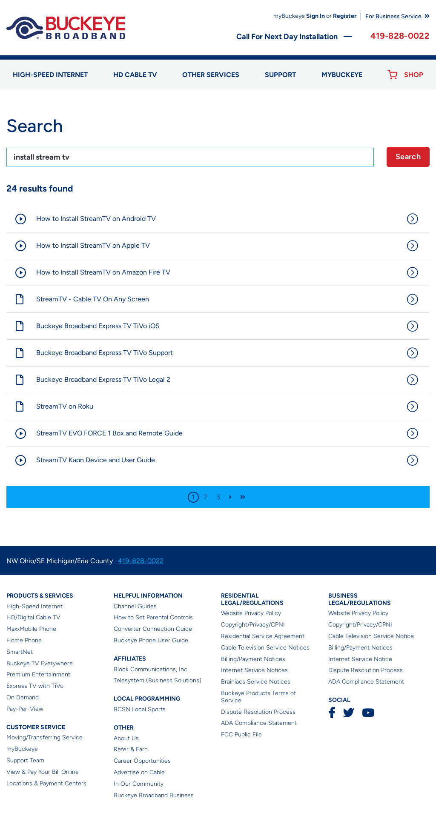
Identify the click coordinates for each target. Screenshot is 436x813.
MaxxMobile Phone (31, 629)
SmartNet (19, 652)
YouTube (368, 712)
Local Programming (147, 698)
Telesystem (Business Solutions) (157, 680)
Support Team (25, 760)
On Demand (22, 697)
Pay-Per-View (24, 709)
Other (124, 727)
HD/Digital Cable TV (33, 617)
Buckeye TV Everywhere (39, 663)
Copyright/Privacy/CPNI (253, 624)
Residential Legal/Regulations (252, 599)
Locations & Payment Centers (46, 783)
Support (280, 75)
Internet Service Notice (360, 659)
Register (344, 16)
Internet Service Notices (254, 670)
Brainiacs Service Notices (255, 681)
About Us (126, 738)
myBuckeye (22, 749)
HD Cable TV (135, 75)
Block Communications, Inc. (151, 669)
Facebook (331, 712)
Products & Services (39, 595)
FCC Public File (241, 734)
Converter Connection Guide (153, 629)
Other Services (210, 75)
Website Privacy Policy (251, 613)
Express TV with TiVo (34, 686)
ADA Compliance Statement (259, 723)
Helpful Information (148, 595)
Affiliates (130, 658)
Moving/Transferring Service (44, 737)
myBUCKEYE (341, 75)
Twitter (348, 712)
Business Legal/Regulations (359, 599)
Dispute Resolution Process (258, 712)
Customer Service (35, 727)
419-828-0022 (400, 36)
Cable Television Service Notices (265, 647)
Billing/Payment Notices (253, 659)
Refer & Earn (131, 749)
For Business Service (393, 16)
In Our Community (139, 783)
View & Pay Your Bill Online (42, 772)
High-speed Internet (50, 75)
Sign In (315, 16)
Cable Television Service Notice (371, 636)
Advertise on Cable (139, 772)
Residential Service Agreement (262, 636)
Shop (413, 75)
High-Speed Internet (34, 606)
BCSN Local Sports (140, 709)
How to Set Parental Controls (153, 617)
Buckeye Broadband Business (154, 795)
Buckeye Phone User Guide (151, 640)
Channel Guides (135, 606)
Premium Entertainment (38, 674)
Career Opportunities (142, 760)
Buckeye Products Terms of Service (258, 697)
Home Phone (24, 640)
